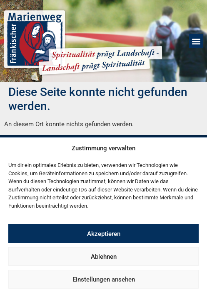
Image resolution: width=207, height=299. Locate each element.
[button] (196, 41)
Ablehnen (104, 256)
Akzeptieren (103, 234)
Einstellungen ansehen (103, 279)
